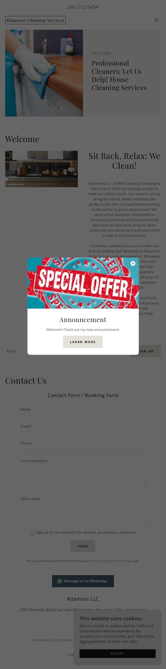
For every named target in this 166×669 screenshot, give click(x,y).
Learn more (83, 342)
